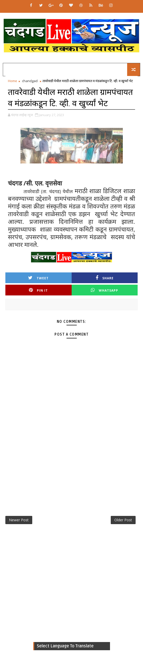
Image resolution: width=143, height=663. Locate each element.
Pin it (38, 290)
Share (105, 277)
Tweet (38, 277)
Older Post (123, 519)
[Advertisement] (71, 466)
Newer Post (19, 519)
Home (12, 81)
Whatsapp (104, 290)
